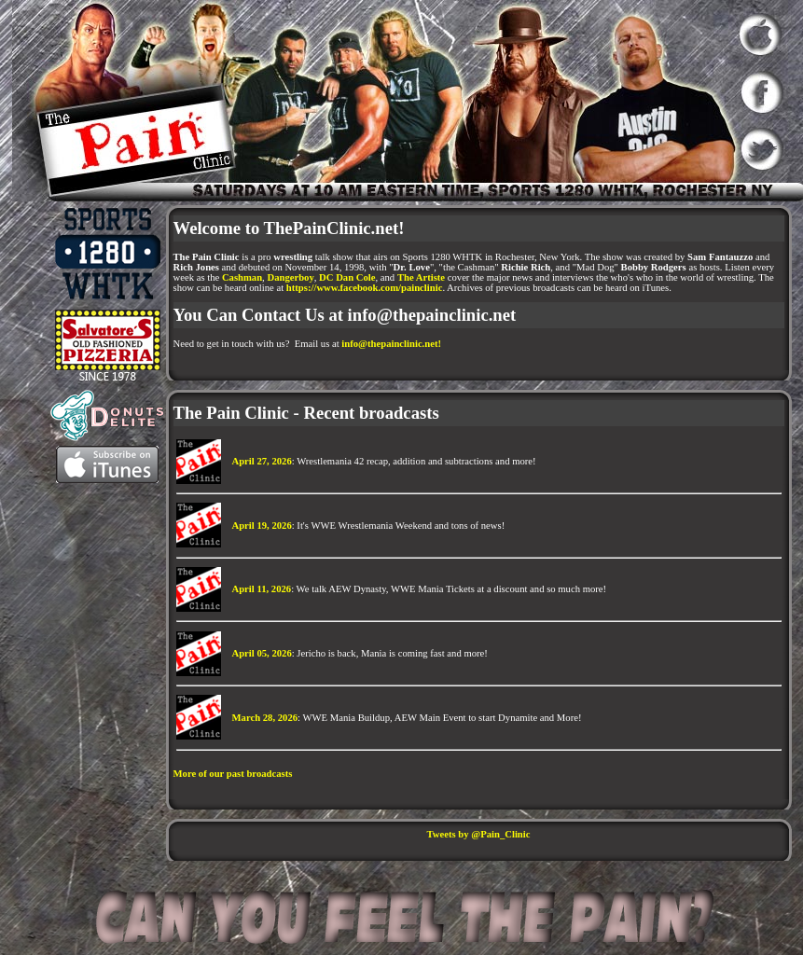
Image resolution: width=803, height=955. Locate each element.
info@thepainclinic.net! (391, 344)
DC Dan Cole (347, 277)
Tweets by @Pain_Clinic (479, 834)
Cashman (242, 277)
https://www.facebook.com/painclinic (364, 288)
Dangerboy (290, 277)
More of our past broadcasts (233, 773)
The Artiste (421, 277)
